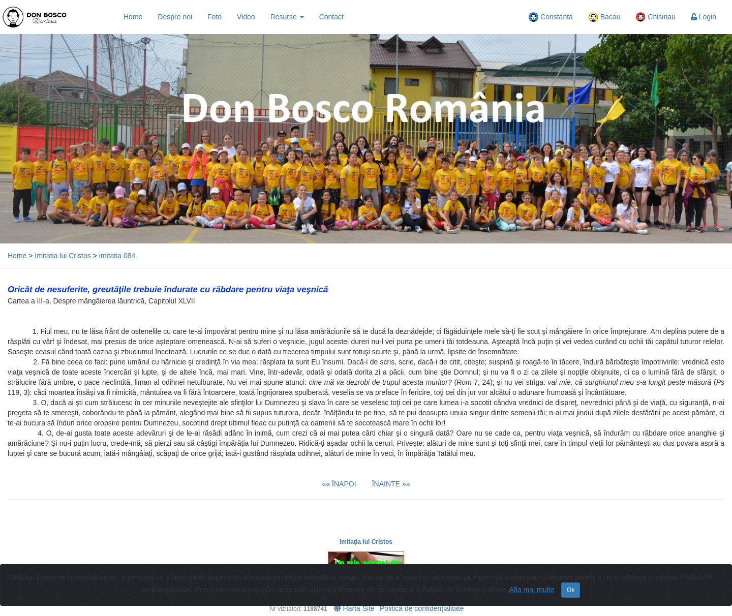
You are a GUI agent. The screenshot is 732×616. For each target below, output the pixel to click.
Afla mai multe (532, 590)
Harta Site (354, 608)
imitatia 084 (117, 256)
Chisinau (655, 17)
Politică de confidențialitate (422, 608)
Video (246, 17)
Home (133, 17)
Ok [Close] (570, 590)
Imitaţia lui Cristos (366, 541)
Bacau (604, 17)
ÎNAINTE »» (391, 484)
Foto (214, 17)
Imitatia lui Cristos (62, 256)
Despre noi (175, 17)
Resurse (287, 17)
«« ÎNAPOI (339, 484)
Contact (331, 17)
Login (703, 17)
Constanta (550, 17)
